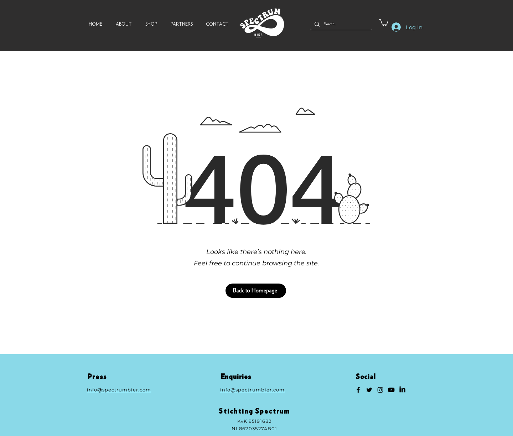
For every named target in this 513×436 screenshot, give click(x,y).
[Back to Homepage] (256, 291)
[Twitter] (369, 390)
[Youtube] (391, 390)
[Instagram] (380, 390)
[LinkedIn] (402, 390)
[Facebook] (358, 390)
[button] (383, 22)
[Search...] (340, 24)
